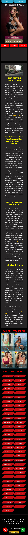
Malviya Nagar (8, 384)
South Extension (19, 477)
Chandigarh (8, 489)
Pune (19, 489)
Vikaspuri (8, 405)
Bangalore (19, 481)
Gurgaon (8, 426)
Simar (20, 365)
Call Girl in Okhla (18, 241)
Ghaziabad (19, 418)
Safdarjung (8, 472)
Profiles (14, 45)
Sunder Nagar (19, 460)
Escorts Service (12, 519)
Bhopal (19, 498)
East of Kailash (7, 422)
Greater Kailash (7, 464)
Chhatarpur (8, 401)
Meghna (7, 348)
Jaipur (19, 502)
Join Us (7, 1)
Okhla (19, 456)
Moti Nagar (19, 451)
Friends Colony (7, 435)
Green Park (19, 464)
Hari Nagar (7, 380)
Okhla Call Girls (17, 115)
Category (6, 521)
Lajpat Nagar (8, 430)
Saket (19, 397)
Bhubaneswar (8, 502)
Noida (8, 481)
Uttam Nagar (20, 414)
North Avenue (8, 456)
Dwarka (19, 401)
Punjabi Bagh (19, 468)
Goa (19, 506)
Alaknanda (7, 439)
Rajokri (19, 405)
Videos (13, 521)
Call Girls (21, 519)
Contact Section (20, 1)
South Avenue (8, 477)
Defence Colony (8, 447)
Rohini (7, 409)
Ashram (19, 388)
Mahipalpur (8, 376)
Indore (7, 510)
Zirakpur (20, 485)
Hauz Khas (19, 376)
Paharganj (7, 414)
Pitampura (7, 460)
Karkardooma (8, 451)
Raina (7, 365)
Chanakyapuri (19, 443)
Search (5, 45)
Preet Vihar (8, 468)
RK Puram (19, 409)
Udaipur (8, 506)
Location (20, 521)
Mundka (8, 393)
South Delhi (19, 430)
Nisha (20, 348)
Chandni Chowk (19, 435)
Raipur (7, 498)
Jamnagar (19, 422)
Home (4, 519)
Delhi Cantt (19, 447)
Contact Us (10, 523)
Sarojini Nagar (19, 472)
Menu (23, 45)
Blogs (17, 523)
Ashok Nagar (8, 443)
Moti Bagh (19, 426)
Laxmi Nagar (8, 397)
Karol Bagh (7, 388)
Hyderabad (7, 485)
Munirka (19, 393)
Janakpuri (19, 384)
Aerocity (20, 380)
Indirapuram (8, 418)
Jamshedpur (20, 493)
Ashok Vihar (19, 439)
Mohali (7, 493)
